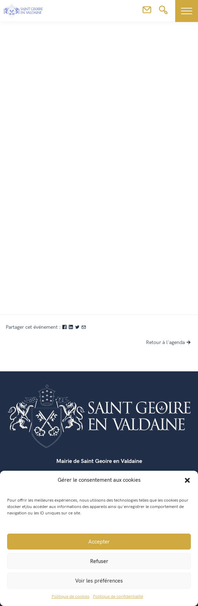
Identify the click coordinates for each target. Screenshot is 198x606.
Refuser (99, 561)
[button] (187, 480)
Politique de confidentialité (118, 596)
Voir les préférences (99, 581)
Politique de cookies (70, 596)
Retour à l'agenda (169, 342)
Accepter (99, 542)
